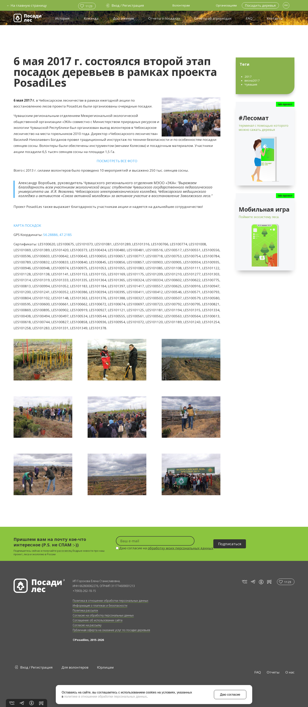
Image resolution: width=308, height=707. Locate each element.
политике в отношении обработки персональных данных (105, 696)
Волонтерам (181, 5)
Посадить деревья (260, 5)
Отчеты (273, 672)
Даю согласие (230, 694)
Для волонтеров (74, 667)
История (62, 18)
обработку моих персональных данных (180, 548)
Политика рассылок (85, 610)
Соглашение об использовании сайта (97, 620)
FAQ (249, 18)
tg (252, 582)
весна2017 (252, 80)
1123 (89, 6)
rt (268, 582)
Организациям (226, 5)
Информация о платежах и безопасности (100, 605)
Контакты (275, 18)
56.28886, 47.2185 (57, 234)
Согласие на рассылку (87, 625)
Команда (91, 18)
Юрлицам (105, 667)
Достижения (123, 18)
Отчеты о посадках (164, 18)
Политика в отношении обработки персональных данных (110, 600)
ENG (286, 5)
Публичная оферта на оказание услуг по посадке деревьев (111, 630)
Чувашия (251, 84)
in (261, 582)
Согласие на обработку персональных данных (103, 615)
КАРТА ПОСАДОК (27, 225)
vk (244, 582)
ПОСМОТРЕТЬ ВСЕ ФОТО (117, 161)
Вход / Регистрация (36, 667)
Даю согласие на (164, 548)
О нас (289, 672)
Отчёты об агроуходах (213, 18)
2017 (248, 76)
